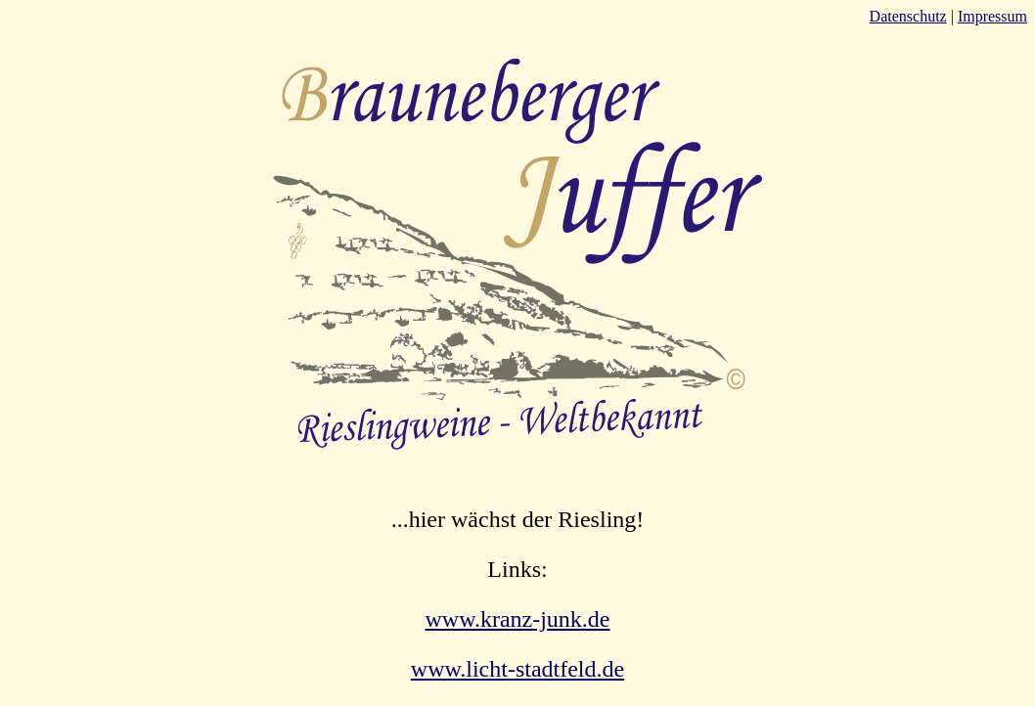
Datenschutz (908, 16)
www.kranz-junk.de (517, 619)
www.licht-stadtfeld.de (517, 669)
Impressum (992, 16)
